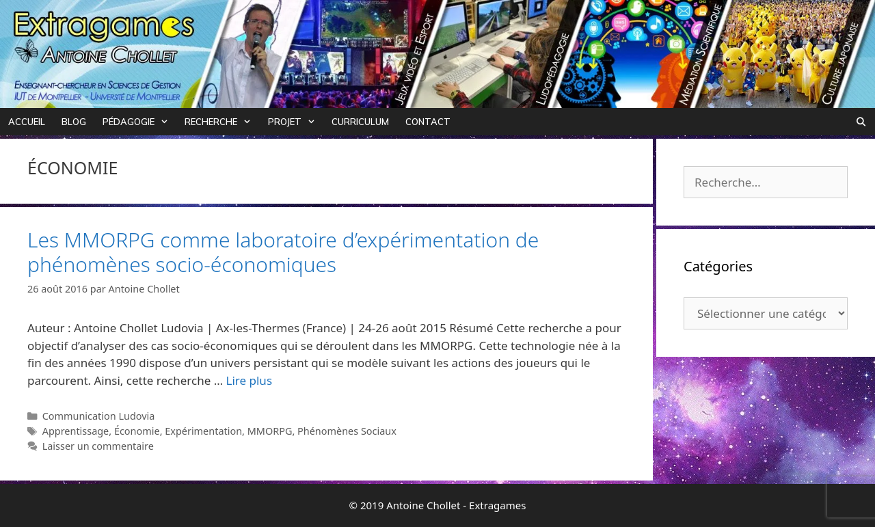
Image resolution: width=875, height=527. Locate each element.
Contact (427, 121)
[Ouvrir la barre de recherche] (861, 121)
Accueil (26, 121)
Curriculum (360, 121)
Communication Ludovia (98, 415)
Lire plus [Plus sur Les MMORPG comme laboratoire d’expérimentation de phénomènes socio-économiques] (249, 380)
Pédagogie (139, 121)
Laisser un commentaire (98, 446)
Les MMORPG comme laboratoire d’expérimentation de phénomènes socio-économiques (283, 252)
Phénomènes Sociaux (346, 430)
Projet (295, 121)
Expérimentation (203, 430)
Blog (74, 121)
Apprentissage (75, 430)
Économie (137, 430)
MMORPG (270, 430)
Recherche (222, 121)
